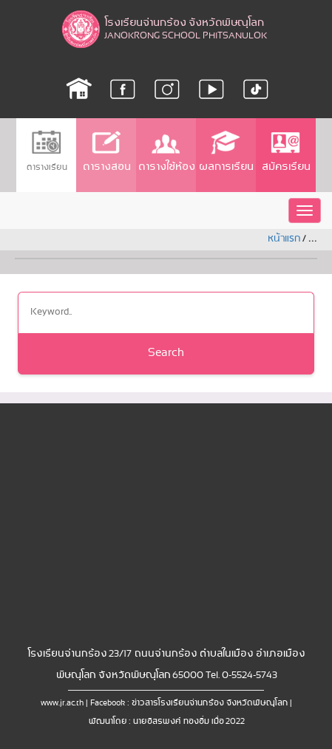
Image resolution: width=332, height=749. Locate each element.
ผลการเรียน (225, 152)
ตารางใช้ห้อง (166, 152)
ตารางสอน (106, 152)
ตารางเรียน (46, 151)
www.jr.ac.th (62, 703)
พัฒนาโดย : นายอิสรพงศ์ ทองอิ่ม (148, 721)
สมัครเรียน (285, 152)
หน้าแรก (284, 238)
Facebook (107, 703)
